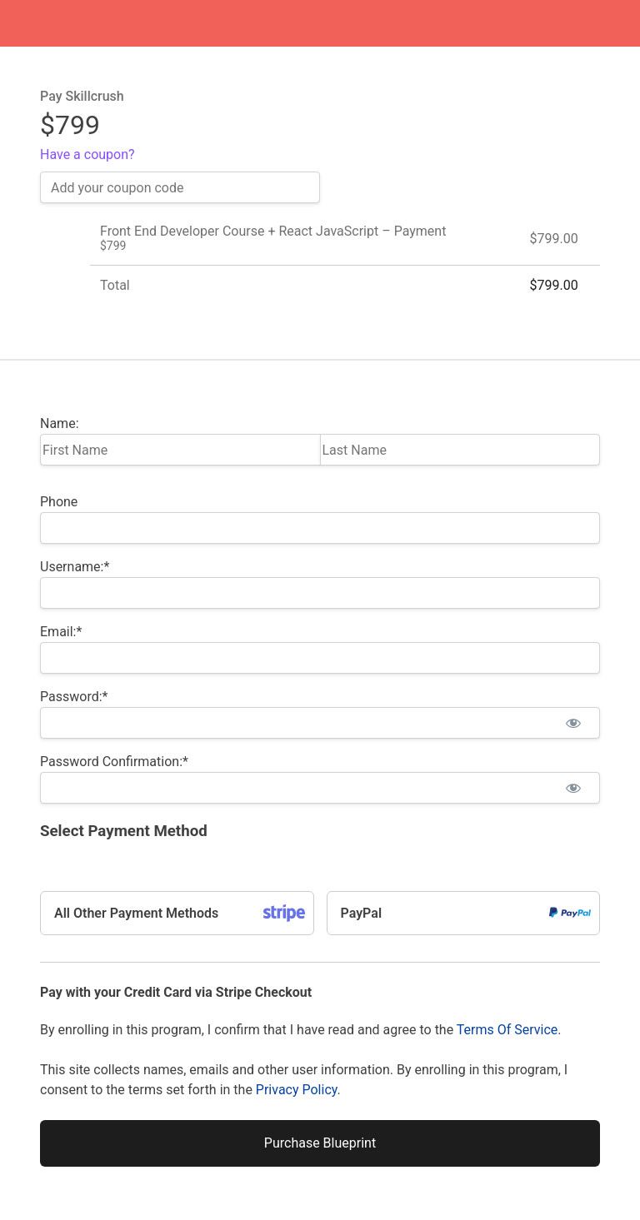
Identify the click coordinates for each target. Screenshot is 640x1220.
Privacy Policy (297, 1090)
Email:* (61, 632)
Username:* (74, 567)
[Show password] (573, 723)
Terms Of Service (507, 1030)
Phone (59, 502)
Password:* (74, 697)
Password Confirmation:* (114, 761)
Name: (59, 423)
